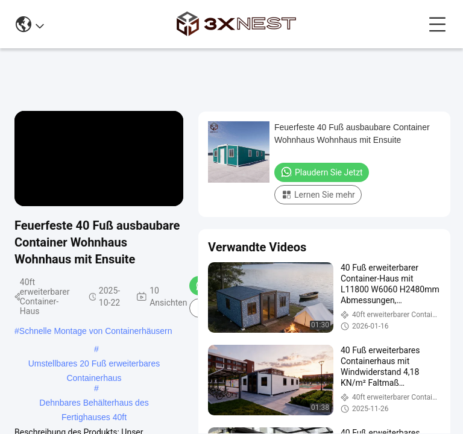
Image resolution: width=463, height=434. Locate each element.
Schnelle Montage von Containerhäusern (95, 331)
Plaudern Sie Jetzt (321, 172)
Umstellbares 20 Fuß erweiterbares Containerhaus (94, 365)
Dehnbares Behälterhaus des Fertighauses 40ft (93, 404)
